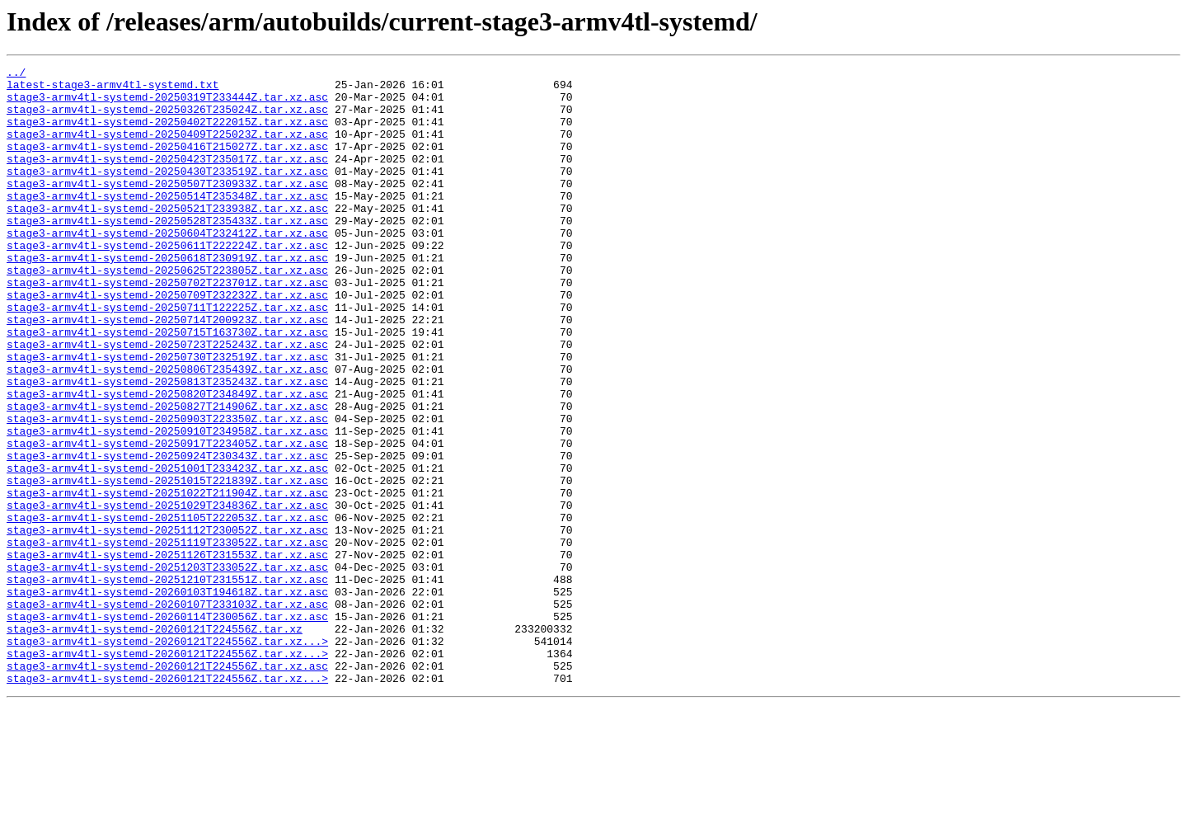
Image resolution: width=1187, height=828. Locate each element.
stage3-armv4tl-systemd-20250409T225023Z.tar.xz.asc (167, 148)
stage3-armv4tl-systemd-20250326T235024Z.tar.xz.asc (167, 118)
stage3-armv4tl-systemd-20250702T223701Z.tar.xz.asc (167, 326)
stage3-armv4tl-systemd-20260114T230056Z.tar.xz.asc (167, 727)
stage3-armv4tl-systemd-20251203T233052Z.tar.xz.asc (167, 668)
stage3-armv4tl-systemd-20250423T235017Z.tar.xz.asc (167, 178)
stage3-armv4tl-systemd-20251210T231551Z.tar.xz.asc (167, 682)
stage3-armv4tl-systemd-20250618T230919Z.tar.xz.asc (167, 296)
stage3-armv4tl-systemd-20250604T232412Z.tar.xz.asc (167, 267)
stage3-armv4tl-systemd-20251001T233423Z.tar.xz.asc (167, 549)
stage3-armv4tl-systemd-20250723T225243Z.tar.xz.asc (167, 400)
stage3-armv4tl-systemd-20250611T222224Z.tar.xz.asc (167, 282)
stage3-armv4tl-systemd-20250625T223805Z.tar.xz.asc (167, 311)
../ (16, 74)
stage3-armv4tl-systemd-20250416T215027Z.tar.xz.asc (167, 163)
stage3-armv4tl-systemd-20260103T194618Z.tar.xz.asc (167, 697)
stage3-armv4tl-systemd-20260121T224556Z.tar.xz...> (167, 757)
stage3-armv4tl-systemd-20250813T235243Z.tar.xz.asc (167, 445)
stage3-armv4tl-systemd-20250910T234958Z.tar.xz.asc (167, 504)
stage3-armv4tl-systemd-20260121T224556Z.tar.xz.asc (167, 786)
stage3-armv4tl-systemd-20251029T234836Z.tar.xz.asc (167, 593)
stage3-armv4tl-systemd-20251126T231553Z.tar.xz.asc (167, 653)
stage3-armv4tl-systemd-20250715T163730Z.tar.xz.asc (167, 386)
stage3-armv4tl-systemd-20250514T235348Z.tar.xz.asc (167, 222)
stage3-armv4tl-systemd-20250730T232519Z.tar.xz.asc (167, 415)
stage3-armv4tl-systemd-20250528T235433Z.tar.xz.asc (167, 252)
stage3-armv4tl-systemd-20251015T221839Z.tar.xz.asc (167, 564)
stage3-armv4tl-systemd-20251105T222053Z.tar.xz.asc (167, 608)
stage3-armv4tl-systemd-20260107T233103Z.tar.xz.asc (167, 712)
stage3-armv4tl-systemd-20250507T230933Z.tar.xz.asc (167, 207)
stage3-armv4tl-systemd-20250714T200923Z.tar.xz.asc (167, 371)
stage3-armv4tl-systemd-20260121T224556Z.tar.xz (155, 742)
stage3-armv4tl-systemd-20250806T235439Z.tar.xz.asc (167, 430)
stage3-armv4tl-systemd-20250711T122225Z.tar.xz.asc (167, 356)
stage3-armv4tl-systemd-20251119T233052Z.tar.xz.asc (167, 638)
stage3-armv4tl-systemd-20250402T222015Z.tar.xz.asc (167, 133)
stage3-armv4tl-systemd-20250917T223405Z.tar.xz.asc (167, 519)
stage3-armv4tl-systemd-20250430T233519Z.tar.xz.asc (167, 193)
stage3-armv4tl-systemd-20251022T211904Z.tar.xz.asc (167, 579)
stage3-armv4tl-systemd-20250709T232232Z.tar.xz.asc (167, 341)
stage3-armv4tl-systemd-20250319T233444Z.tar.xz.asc (167, 103)
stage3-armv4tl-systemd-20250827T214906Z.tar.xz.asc (167, 475)
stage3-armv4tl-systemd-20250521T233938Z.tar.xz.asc (167, 237)
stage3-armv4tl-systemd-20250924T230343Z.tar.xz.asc (167, 534)
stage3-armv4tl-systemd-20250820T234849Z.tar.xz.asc (167, 460)
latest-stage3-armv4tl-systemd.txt (112, 89)
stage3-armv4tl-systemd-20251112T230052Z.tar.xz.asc (167, 623)
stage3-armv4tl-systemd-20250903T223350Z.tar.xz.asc (167, 489)
